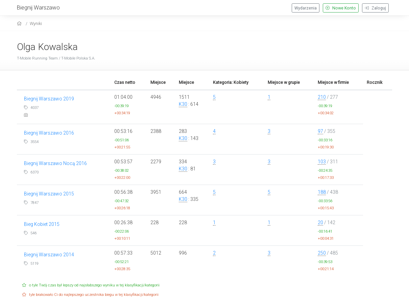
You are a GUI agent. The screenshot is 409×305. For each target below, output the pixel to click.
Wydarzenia (305, 8)
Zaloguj (375, 8)
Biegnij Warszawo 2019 (49, 98)
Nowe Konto (341, 8)
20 (320, 222)
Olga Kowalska (47, 46)
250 (322, 253)
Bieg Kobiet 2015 (41, 224)
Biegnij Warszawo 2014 (49, 254)
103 (322, 161)
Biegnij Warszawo (38, 7)
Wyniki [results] (36, 23)
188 (322, 192)
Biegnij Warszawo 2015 (49, 193)
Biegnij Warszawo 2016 (49, 133)
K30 (183, 104)
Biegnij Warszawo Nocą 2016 (55, 163)
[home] (20, 23)
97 (320, 131)
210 (322, 97)
